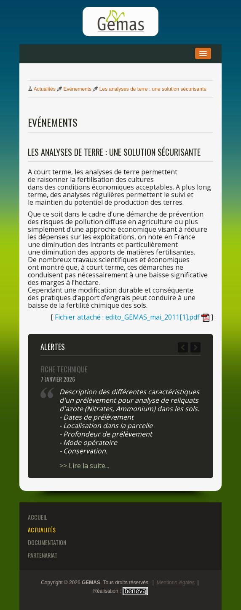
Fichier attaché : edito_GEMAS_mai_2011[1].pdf (132, 317)
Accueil (37, 516)
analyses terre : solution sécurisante (152, 89)
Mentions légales (176, 583)
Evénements (77, 89)
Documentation (47, 542)
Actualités (45, 89)
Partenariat (42, 554)
